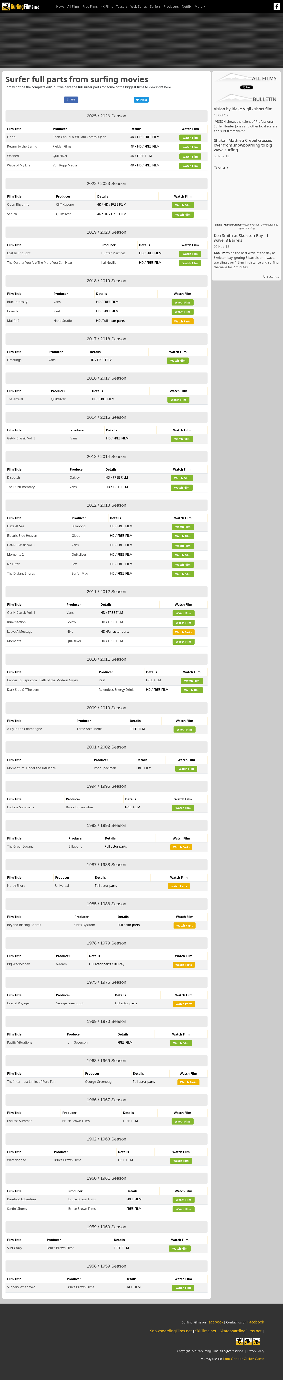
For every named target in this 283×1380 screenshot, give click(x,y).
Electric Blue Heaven (22, 535)
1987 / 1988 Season (106, 864)
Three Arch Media (90, 729)
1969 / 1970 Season (106, 1021)
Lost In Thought (18, 253)
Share (71, 99)
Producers (171, 6)
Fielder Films (62, 146)
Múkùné (13, 321)
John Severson (77, 1042)
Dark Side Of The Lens (23, 689)
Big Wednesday (18, 964)
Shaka (218, 224)
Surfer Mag (80, 573)
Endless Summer (19, 1121)
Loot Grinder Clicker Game (243, 1358)
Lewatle (12, 311)
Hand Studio (63, 321)
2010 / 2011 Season (106, 659)
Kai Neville (109, 262)
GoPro (71, 622)
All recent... (271, 276)
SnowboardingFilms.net (171, 1331)
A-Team (61, 964)
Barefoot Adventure (21, 1199)
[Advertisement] (141, 40)
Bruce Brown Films (79, 807)
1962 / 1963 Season (106, 1139)
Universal (62, 885)
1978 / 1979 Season (106, 943)
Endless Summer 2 (20, 807)
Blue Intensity (17, 302)
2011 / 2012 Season (106, 591)
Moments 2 (15, 554)
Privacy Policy (255, 1351)
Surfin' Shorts (17, 1208)
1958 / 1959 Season (106, 1266)
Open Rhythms (18, 204)
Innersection (16, 622)
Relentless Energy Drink (116, 689)
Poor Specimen (105, 768)
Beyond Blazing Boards (24, 925)
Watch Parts (182, 321)
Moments (14, 641)
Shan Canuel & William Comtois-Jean (79, 137)
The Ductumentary (21, 487)
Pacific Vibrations (19, 1042)
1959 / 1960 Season (106, 1226)
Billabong (79, 526)
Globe (76, 535)
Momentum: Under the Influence (31, 768)
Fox (74, 564)
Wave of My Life (18, 165)
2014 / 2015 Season (106, 417)
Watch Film (190, 137)
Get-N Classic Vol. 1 (21, 612)
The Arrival (15, 399)
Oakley (75, 477)
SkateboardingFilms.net (241, 1331)
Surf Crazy (14, 1248)
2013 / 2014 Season (106, 456)
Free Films (90, 6)
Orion (11, 137)
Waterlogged (16, 1160)
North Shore (16, 885)
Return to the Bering (22, 146)
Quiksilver (60, 156)
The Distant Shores (21, 573)
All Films (73, 6)
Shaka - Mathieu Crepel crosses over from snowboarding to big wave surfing (243, 145)
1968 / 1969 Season (106, 1060)
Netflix (186, 6)
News (60, 6)
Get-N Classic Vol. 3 (21, 438)
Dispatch (13, 477)
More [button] (199, 6)
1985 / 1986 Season (106, 903)
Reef (57, 311)
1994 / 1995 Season (106, 786)
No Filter (13, 564)
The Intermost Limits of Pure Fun (31, 1081)
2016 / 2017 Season (106, 378)
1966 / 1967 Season (106, 1099)
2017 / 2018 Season (106, 338)
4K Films (107, 6)
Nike (70, 631)
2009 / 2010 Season (106, 707)
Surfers (155, 6)
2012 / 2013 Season (106, 505)
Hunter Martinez (113, 253)
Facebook (215, 1322)
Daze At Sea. (16, 526)
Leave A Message (19, 631)
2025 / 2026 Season (106, 115)
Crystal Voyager (18, 1003)
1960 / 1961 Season (106, 1178)
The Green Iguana (20, 846)
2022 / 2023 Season (106, 183)
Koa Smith (222, 253)
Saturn (12, 214)
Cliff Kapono (65, 204)
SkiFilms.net (205, 1331)
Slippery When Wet (21, 1287)
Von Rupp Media (65, 165)
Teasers (121, 6)
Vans (57, 302)
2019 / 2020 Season (106, 232)
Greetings (14, 360)
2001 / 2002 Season (106, 747)
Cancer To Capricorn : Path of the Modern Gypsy (42, 680)
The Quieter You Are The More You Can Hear (39, 262)
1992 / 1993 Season (106, 825)
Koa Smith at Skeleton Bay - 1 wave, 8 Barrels (241, 238)
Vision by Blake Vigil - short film (243, 108)
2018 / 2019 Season (106, 280)
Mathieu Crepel (232, 224)
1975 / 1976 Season (106, 982)
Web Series (138, 6)
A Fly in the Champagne (24, 729)
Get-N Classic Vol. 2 (21, 545)
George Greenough (70, 1003)
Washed (13, 156)
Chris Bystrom (84, 925)
